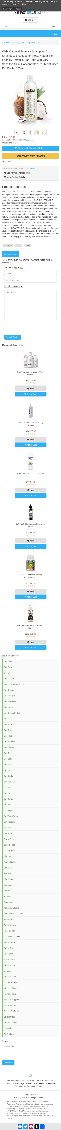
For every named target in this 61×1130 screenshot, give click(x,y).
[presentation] (25, 327)
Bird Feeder (9, 879)
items (31, 19)
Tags (22, 1083)
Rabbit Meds (9, 942)
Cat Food (8, 770)
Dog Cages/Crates (12, 684)
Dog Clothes (9, 678)
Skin (28, 245)
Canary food (9, 850)
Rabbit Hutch (9, 931)
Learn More (8, 9)
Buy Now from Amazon (30, 156)
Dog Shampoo (33, 43)
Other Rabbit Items (12, 936)
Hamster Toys (10, 994)
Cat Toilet (8, 828)
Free (19, 245)
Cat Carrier (8, 799)
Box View (8, 868)
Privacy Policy (28, 1081)
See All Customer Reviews (17, 173)
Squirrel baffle (10, 862)
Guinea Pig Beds (11, 1011)
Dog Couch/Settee (12, 713)
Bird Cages (9, 856)
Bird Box (7, 885)
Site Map (18, 1086)
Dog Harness (9, 742)
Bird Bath (8, 873)
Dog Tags (8, 753)
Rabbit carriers (10, 959)
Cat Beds (8, 805)
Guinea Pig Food (11, 982)
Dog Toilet (8, 724)
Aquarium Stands (11, 908)
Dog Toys (8, 730)
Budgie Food (9, 845)
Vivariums (8, 971)
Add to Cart (30, 394)
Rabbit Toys (9, 948)
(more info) (30, 140)
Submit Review (12, 337)
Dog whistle (9, 764)
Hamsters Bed (10, 1005)
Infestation (8, 1028)
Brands (29, 1083)
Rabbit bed (8, 954)
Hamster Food (10, 977)
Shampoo (8, 245)
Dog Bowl (8, 667)
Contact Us (41, 1086)
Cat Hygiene (9, 782)
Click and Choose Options (30, 148)
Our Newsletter (13, 1081)
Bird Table (8, 891)
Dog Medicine (10, 701)
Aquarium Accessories (13, 914)
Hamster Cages (10, 988)
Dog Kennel (9, 707)
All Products (9, 1034)
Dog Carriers (9, 690)
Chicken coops (10, 1022)
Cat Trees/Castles (11, 816)
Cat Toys (7, 787)
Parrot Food (9, 839)
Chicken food (9, 1017)
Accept (18, 9)
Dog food (8, 661)
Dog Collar (8, 719)
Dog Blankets (9, 747)
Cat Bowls (8, 776)
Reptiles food (9, 965)
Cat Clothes (9, 793)
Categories (51, 1083)
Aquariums (8, 902)
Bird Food (8, 833)
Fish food (8, 896)
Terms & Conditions (44, 1081)
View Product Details (14, 177)
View (30, 389)
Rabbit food (9, 919)
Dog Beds (8, 673)
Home (6, 43)
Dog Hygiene (18, 43)
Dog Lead (8, 759)
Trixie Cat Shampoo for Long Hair (30, 473)
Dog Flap (8, 736)
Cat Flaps (8, 810)
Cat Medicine (9, 822)
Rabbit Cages (10, 925)
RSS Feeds (39, 1083)
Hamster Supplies (11, 1000)
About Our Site (11, 1083)
